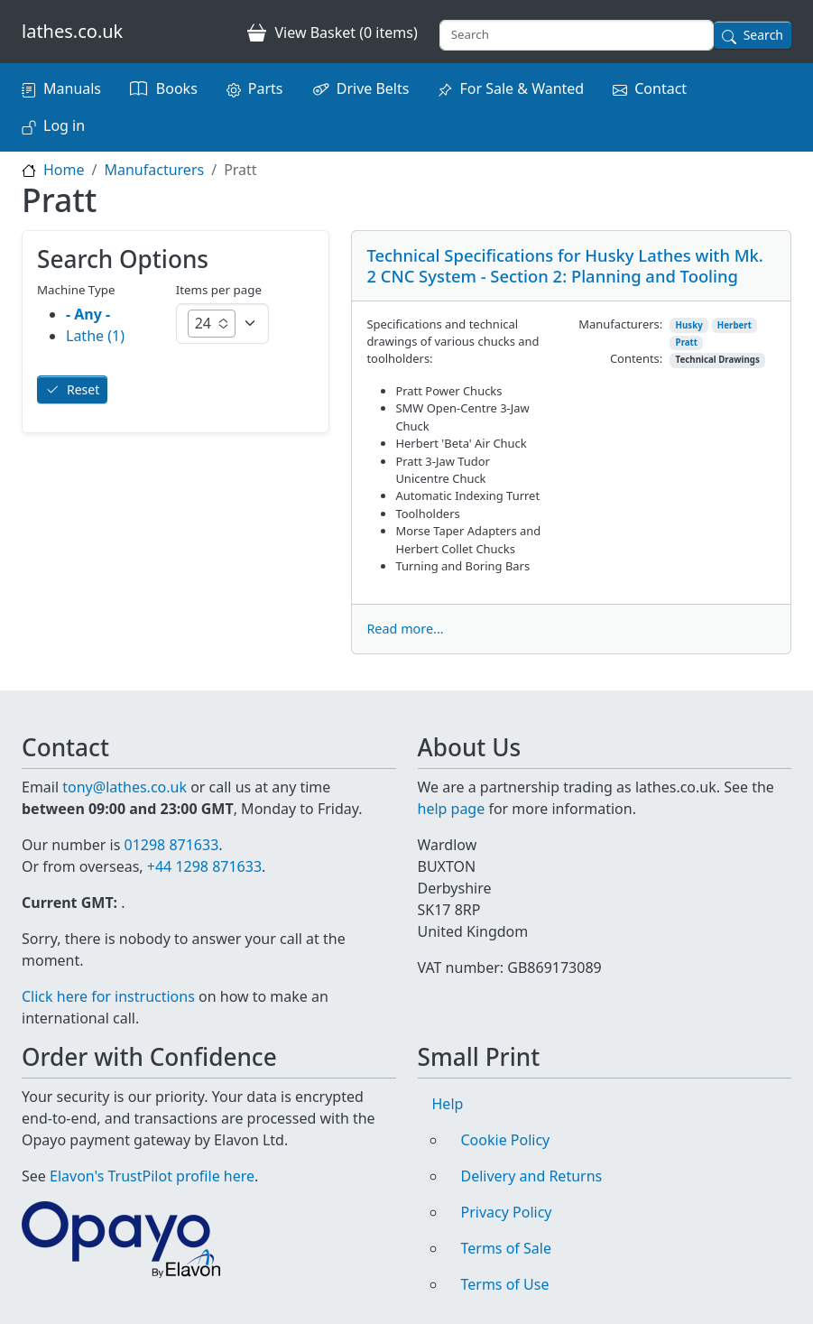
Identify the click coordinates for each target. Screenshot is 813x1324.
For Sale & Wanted (521, 88)
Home (64, 170)
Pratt (687, 342)
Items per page (219, 290)
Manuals (72, 88)
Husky (689, 325)
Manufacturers (154, 170)
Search (763, 34)
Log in (64, 125)
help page (451, 809)
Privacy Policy (506, 1212)
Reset (83, 389)
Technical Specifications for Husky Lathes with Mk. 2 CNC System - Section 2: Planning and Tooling (564, 265)
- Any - (88, 314)
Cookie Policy (505, 1140)
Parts (265, 88)
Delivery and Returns (532, 1176)
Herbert (734, 325)
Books (177, 88)
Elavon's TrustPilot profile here (152, 1176)
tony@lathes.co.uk (124, 787)
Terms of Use (505, 1284)
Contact (660, 88)
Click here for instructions (108, 996)
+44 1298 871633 (204, 866)
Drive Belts (373, 88)
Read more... (404, 628)
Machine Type (76, 290)
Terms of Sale (506, 1248)
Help (448, 1104)
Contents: (636, 358)
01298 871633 (171, 845)
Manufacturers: (620, 324)
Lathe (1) (95, 336)
